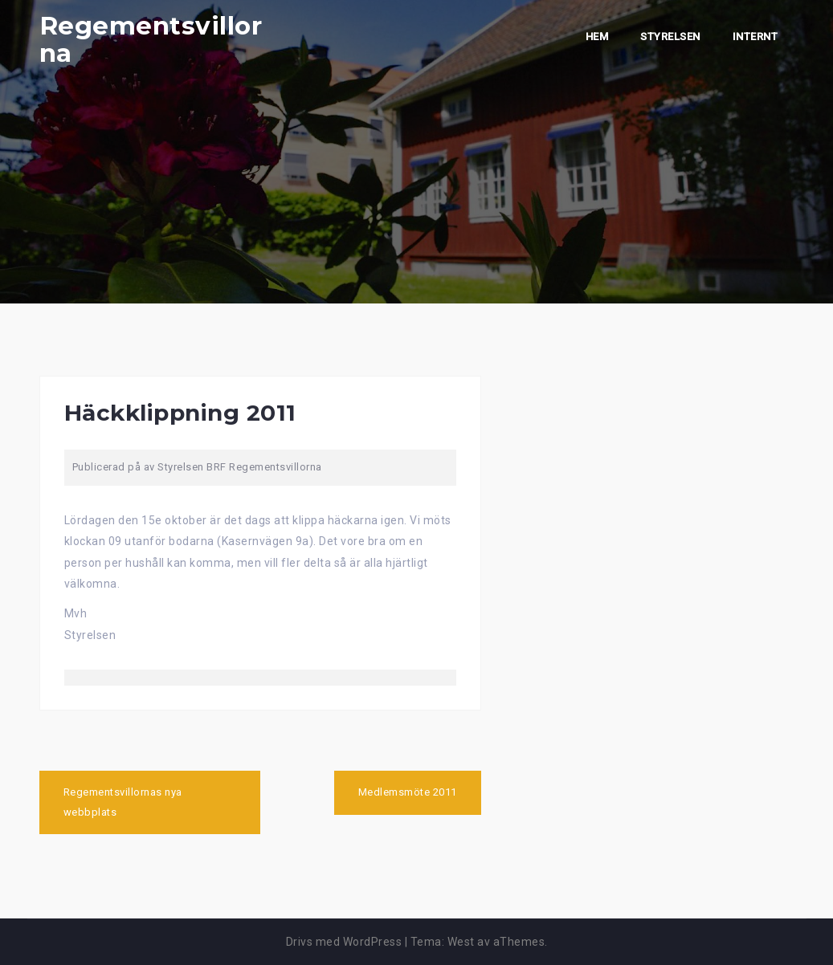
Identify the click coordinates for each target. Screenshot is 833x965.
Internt (755, 37)
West (461, 941)
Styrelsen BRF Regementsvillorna (239, 467)
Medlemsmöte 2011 (407, 792)
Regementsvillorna (151, 39)
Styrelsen (670, 37)
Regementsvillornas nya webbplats (122, 802)
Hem (597, 37)
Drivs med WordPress (344, 941)
